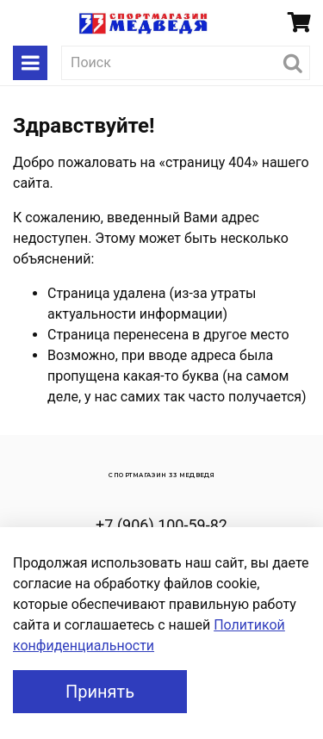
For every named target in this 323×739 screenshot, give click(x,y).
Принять (99, 691)
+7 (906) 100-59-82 (161, 525)
